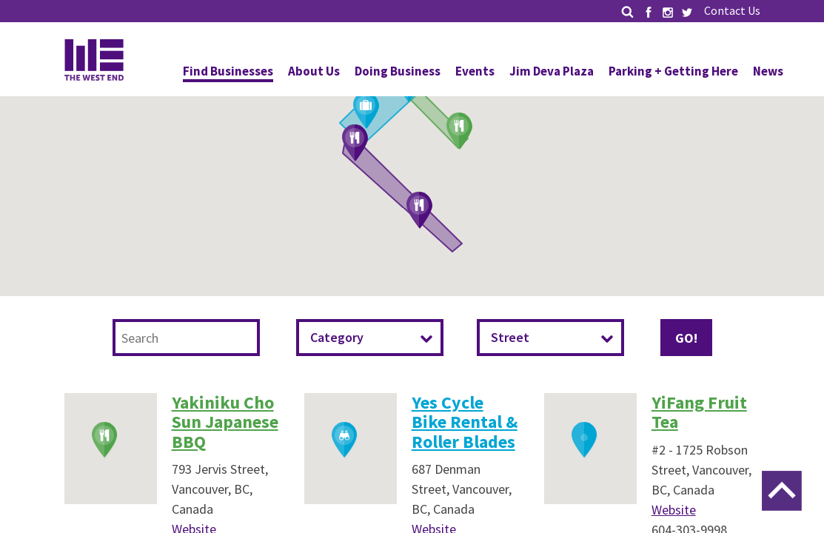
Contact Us (732, 10)
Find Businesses (228, 71)
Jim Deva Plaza (551, 71)
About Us (314, 71)
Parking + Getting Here (673, 71)
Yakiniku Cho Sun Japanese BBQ (225, 422)
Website (674, 509)
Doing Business (398, 71)
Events (475, 71)
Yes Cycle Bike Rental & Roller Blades (464, 422)
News (768, 71)
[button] (459, 132)
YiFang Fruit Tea (699, 412)
